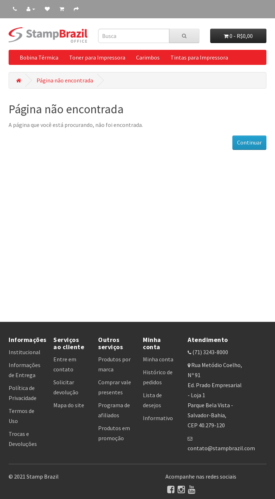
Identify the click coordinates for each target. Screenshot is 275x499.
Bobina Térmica (39, 57)
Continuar (249, 142)
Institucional (24, 352)
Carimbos (148, 57)
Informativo (158, 418)
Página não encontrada (65, 80)
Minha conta (158, 359)
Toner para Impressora (97, 57)
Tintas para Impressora (199, 57)
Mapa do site (68, 405)
